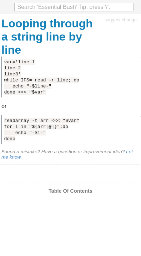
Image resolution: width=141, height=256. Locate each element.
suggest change (121, 19)
